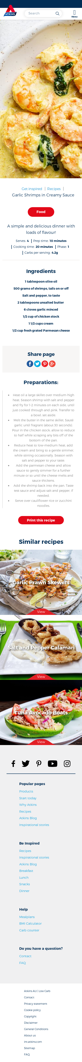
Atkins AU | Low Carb (37, 990)
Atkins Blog (28, 818)
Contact (25, 956)
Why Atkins (28, 805)
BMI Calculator (30, 923)
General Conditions (36, 1029)
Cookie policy (32, 1009)
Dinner (24, 891)
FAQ (22, 963)
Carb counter (29, 930)
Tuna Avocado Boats (41, 712)
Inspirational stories (34, 825)
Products (26, 791)
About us (30, 1035)
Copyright (30, 1016)
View (41, 612)
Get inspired (32, 189)
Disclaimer (30, 1022)
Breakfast (26, 871)
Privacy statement (35, 1003)
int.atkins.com (33, 1041)
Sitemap (29, 1048)
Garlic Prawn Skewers (41, 582)
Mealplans (27, 917)
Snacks (24, 884)
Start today (27, 798)
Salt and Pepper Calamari (41, 647)
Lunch (24, 877)
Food (41, 212)
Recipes (54, 189)
